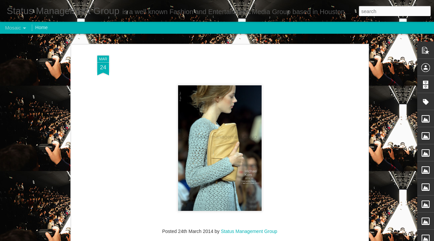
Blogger (238, 237)
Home (41, 27)
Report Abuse (258, 237)
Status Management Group (249, 175)
